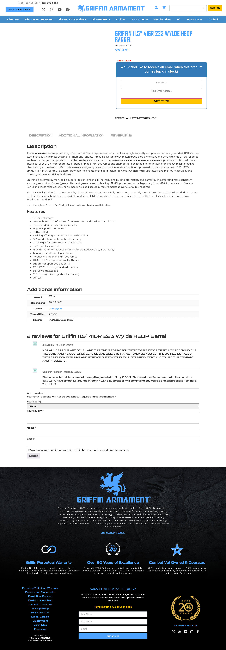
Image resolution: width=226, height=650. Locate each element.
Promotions (194, 19)
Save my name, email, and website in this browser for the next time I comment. (79, 450)
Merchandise (162, 19)
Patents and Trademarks (40, 592)
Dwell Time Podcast (40, 596)
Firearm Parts (101, 19)
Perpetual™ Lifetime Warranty (40, 588)
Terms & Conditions (40, 604)
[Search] (188, 8)
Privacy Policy (40, 608)
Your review (35, 411)
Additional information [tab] (81, 135)
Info (179, 19)
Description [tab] (40, 135)
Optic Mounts (139, 19)
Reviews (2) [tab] (121, 135)
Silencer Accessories (39, 19)
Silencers (13, 19)
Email (31, 439)
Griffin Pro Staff (40, 612)
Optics (120, 19)
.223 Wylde (55, 308)
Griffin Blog (40, 625)
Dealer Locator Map (40, 600)
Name (31, 428)
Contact (213, 19)
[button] (13, 19)
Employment (40, 621)
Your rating (35, 402)
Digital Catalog (40, 616)
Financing (40, 629)
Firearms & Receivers (73, 19)
